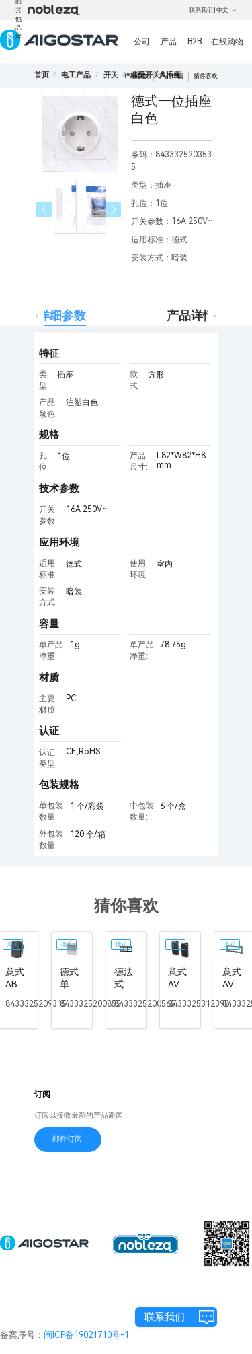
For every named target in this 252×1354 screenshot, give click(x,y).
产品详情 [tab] (191, 315)
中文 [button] (226, 10)
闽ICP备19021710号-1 (86, 1335)
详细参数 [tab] (62, 315)
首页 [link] (41, 75)
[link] (76, 75)
